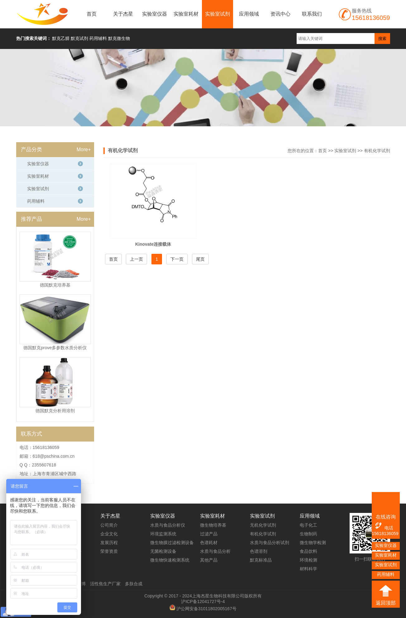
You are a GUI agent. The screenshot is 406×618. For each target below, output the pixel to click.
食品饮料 (308, 551)
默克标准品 (261, 560)
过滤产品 (208, 533)
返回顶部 (386, 603)
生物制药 (308, 533)
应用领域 (249, 14)
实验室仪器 (154, 14)
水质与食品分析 (215, 551)
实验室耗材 (186, 14)
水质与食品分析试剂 (269, 542)
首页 (92, 14)
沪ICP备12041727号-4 (203, 601)
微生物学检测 (313, 542)
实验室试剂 (217, 14)
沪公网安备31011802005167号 (206, 608)
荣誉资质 (109, 551)
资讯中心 (280, 14)
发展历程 (109, 542)
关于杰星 (123, 14)
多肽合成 (133, 583)
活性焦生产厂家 (105, 583)
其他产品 (208, 560)
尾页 (200, 259)
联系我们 (312, 14)
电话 (383, 526)
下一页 (177, 259)
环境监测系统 (163, 533)
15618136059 (385, 533)
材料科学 (308, 568)
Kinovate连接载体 (153, 244)
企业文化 (109, 533)
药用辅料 (36, 201)
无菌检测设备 (163, 551)
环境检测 (308, 560)
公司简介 (109, 525)
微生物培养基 (213, 525)
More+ (84, 149)
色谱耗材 (208, 542)
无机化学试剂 (263, 525)
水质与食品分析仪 (167, 525)
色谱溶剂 (258, 551)
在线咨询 (386, 516)
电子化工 (308, 525)
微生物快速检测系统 (169, 560)
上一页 (136, 259)
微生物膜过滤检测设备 (172, 542)
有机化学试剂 (377, 150)
